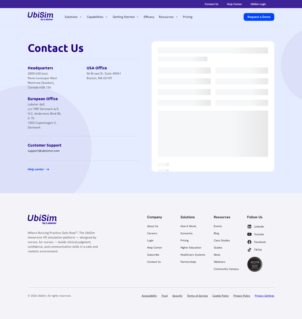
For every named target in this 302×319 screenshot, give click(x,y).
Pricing (187, 17)
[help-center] (232, 4)
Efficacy (149, 17)
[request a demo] (259, 17)
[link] (42, 220)
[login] (209, 4)
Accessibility (149, 295)
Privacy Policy (241, 295)
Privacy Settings (264, 295)
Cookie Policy (220, 295)
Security (177, 295)
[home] (40, 17)
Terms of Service (197, 295)
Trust (164, 295)
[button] (73, 17)
